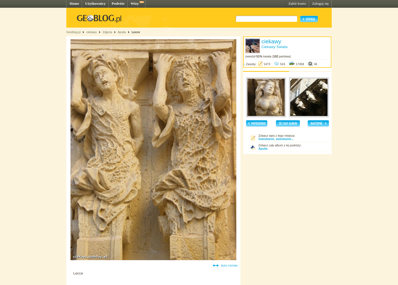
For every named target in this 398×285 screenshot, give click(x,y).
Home (74, 3)
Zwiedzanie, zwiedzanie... (276, 139)
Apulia (122, 32)
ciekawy (91, 32)
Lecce (136, 32)
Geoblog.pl (73, 32)
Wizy (135, 3)
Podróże (118, 3)
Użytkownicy (95, 3)
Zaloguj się (320, 3)
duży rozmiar (229, 265)
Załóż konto (297, 3)
